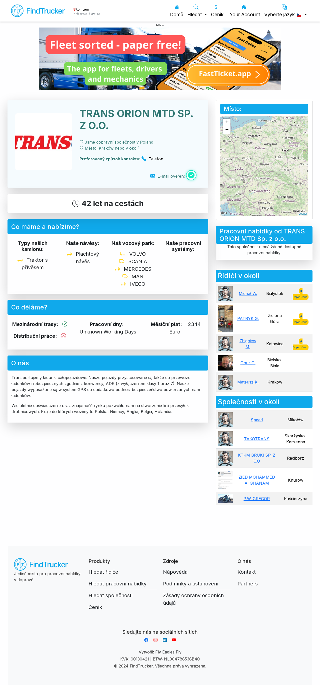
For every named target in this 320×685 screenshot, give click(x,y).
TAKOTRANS (257, 438)
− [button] (226, 130)
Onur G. (248, 362)
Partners (248, 584)
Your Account (245, 11)
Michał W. (248, 293)
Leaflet (303, 213)
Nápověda (175, 572)
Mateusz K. (247, 382)
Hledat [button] (195, 11)
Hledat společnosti (110, 595)
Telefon (152, 158)
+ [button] (226, 122)
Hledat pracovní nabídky (117, 584)
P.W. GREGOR (257, 498)
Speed (257, 419)
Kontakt (247, 572)
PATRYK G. (248, 318)
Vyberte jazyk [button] (283, 11)
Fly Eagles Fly (168, 651)
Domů (176, 11)
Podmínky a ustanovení (190, 584)
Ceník (217, 11)
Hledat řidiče (103, 572)
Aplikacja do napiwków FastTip (160, 625)
